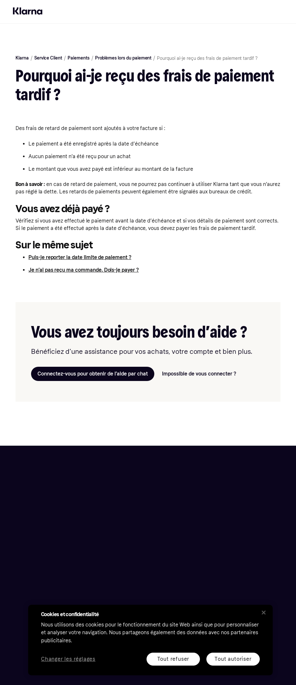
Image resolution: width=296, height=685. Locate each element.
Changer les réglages (68, 659)
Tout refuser (173, 659)
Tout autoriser (232, 659)
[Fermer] (264, 612)
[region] (150, 640)
